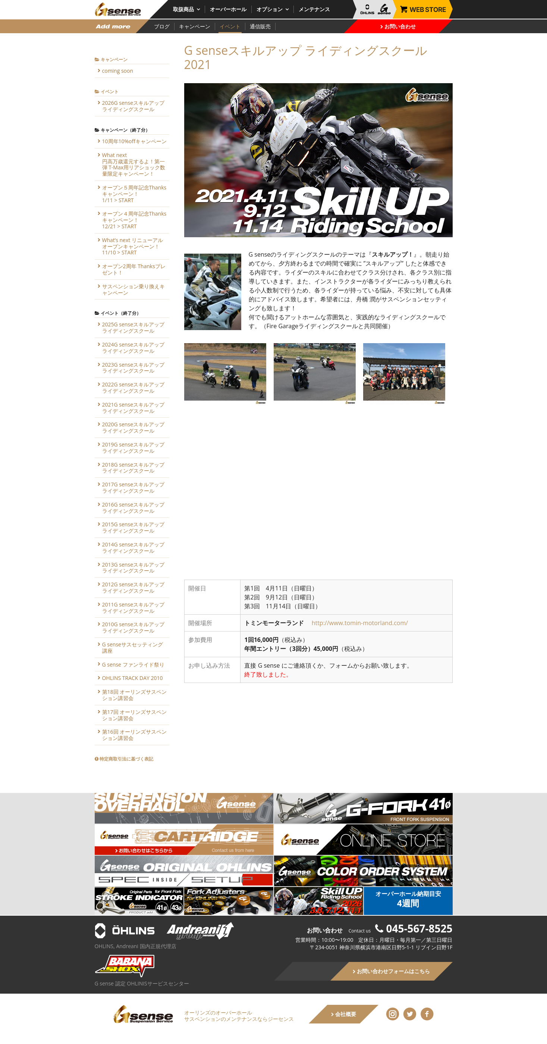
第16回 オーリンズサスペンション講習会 (134, 735)
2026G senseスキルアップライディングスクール (133, 106)
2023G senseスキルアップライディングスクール (133, 367)
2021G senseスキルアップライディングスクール (133, 407)
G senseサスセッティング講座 (132, 647)
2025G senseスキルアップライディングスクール (133, 327)
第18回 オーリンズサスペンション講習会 (134, 695)
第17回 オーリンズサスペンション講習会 (134, 715)
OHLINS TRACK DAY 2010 (132, 677)
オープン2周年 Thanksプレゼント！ (134, 269)
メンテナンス (314, 9)
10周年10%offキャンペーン (134, 141)
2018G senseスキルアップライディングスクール (133, 467)
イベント (230, 26)
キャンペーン (194, 26)
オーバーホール (228, 9)
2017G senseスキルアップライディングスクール (133, 487)
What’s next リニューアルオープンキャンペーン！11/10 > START (132, 246)
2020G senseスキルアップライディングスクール (133, 427)
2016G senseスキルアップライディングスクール (133, 507)
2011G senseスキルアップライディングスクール (133, 607)
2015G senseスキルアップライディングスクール (133, 527)
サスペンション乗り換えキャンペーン (133, 289)
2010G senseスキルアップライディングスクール (133, 627)
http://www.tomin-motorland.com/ (360, 623)
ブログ (162, 26)
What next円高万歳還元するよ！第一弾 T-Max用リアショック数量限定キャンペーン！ (134, 164)
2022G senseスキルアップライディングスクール (133, 387)
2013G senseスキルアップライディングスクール (133, 567)
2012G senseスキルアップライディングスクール (133, 587)
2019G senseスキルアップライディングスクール (133, 447)
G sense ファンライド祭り (133, 664)
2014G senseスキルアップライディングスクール (133, 547)
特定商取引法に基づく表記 (124, 759)
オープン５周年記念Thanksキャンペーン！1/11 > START (134, 194)
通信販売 (260, 26)
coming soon (117, 70)
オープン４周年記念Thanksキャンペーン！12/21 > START (134, 220)
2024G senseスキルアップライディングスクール (133, 347)
